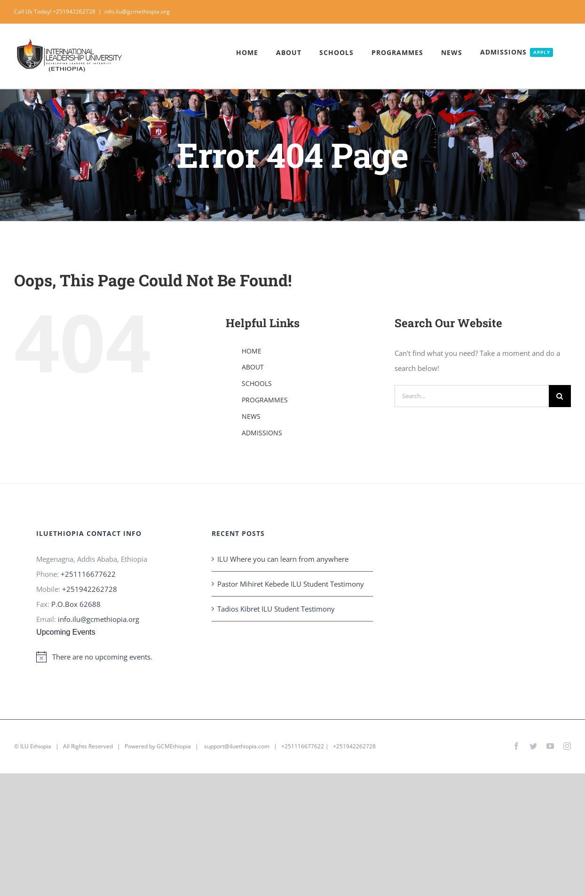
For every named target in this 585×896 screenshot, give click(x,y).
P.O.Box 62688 (76, 604)
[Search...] (472, 396)
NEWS (251, 416)
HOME (251, 350)
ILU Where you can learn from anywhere (282, 559)
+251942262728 (89, 589)
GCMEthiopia (174, 746)
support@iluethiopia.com (236, 746)
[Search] (560, 396)
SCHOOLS (257, 383)
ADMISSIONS (262, 432)
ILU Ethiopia (35, 746)
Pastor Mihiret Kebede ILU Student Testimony (290, 584)
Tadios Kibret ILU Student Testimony (276, 608)
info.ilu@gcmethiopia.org (137, 12)
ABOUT (253, 366)
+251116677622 (88, 574)
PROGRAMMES (265, 399)
